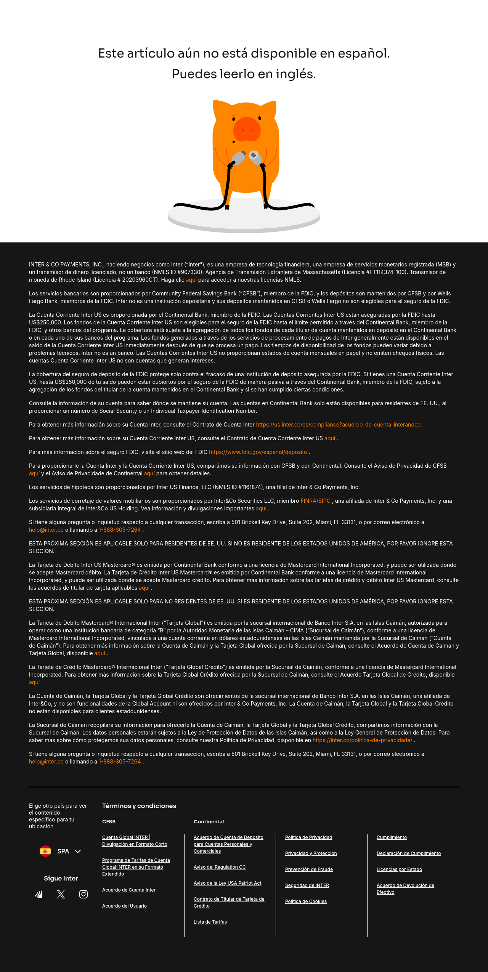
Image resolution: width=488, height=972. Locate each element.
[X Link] (61, 894)
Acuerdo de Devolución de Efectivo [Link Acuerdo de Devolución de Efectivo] (405, 888)
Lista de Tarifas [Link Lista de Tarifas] (210, 922)
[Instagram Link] (83, 894)
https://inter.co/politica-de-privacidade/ (363, 740)
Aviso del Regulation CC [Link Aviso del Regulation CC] (220, 867)
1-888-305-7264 (120, 529)
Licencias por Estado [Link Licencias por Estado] (399, 869)
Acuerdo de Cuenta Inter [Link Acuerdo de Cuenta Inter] (129, 890)
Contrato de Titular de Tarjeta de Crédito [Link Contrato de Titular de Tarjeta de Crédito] (229, 902)
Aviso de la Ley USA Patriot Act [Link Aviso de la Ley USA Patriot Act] (227, 883)
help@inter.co (46, 529)
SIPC (324, 500)
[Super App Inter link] (38, 894)
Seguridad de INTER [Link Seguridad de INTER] (307, 885)
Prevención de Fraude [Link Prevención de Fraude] (309, 869)
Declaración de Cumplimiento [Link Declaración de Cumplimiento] (409, 853)
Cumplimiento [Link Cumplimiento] (392, 837)
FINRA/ (309, 500)
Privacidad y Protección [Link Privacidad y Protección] (311, 853)
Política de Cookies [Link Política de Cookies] (306, 901)
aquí (191, 279)
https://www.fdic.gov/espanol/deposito (258, 452)
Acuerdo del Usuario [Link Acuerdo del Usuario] (124, 906)
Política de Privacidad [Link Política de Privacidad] (308, 837)
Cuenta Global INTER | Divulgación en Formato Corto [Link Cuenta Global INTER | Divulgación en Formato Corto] (134, 840)
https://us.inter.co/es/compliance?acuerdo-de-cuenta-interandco (338, 424)
